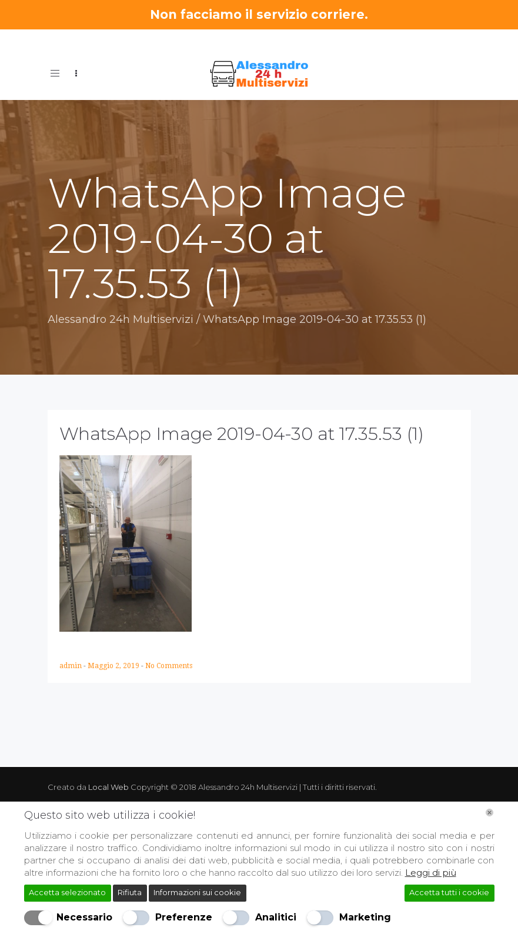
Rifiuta (130, 892)
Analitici (275, 917)
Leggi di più (430, 872)
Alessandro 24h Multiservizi (120, 319)
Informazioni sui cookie (197, 892)
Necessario (84, 917)
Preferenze (183, 917)
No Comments (168, 666)
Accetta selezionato (67, 892)
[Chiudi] (489, 813)
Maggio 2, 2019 (114, 666)
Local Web (109, 787)
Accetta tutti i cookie (449, 892)
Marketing (365, 917)
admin (71, 666)
